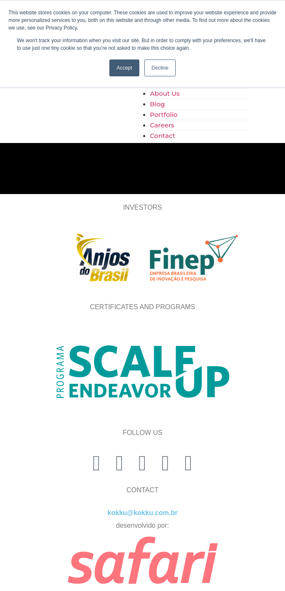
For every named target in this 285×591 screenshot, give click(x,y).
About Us (165, 93)
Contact (162, 136)
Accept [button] (124, 68)
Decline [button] (160, 68)
